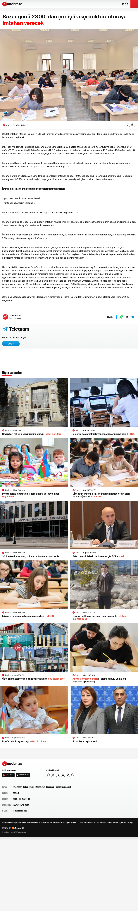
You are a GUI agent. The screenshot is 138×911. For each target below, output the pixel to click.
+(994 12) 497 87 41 (21, 798)
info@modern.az (20, 810)
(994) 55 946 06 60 (21, 804)
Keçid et (11, 343)
